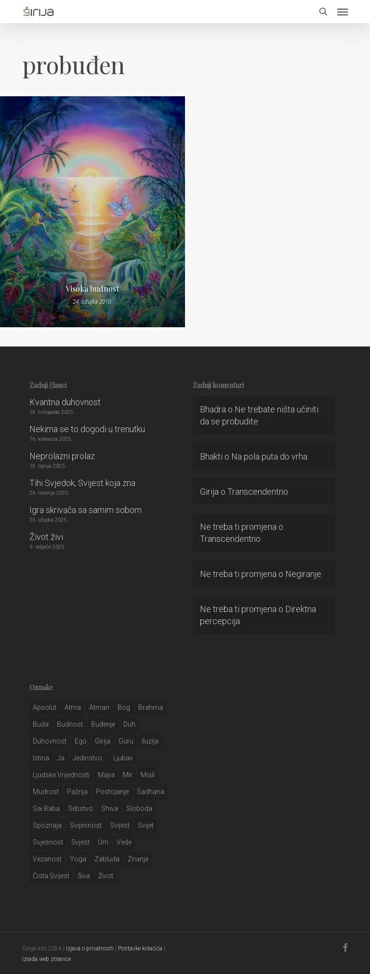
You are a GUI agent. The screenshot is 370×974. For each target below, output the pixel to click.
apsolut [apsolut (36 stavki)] (44, 707)
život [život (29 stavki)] (105, 876)
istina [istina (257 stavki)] (41, 758)
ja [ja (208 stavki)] (61, 758)
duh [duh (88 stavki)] (129, 724)
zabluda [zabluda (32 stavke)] (106, 859)
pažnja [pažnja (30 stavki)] (77, 791)
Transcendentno (257, 492)
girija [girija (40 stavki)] (102, 741)
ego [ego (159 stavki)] (81, 741)
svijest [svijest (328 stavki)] (120, 825)
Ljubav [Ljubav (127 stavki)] (123, 758)
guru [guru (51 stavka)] (126, 741)
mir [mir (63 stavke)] (127, 775)
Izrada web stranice (46, 959)
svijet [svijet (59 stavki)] (146, 825)
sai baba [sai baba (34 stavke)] (46, 808)
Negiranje (303, 574)
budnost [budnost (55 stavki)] (70, 724)
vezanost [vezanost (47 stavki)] (47, 859)
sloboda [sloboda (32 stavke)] (139, 808)
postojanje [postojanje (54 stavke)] (112, 791)
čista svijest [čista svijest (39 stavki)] (51, 876)
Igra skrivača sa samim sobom (85, 510)
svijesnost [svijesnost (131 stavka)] (86, 825)
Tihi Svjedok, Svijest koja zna (82, 483)
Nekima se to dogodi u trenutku (87, 429)
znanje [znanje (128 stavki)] (138, 859)
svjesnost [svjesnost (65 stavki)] (48, 842)
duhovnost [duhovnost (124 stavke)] (49, 741)
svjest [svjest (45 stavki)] (80, 842)
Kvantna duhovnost (65, 402)
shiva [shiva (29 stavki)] (109, 808)
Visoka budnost (92, 289)
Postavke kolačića (140, 948)
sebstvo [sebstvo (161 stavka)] (80, 808)
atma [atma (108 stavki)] (73, 707)
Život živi (46, 537)
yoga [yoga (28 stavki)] (78, 859)
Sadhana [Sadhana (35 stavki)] (150, 791)
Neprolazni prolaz (62, 456)
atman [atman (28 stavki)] (99, 707)
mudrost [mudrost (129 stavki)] (46, 791)
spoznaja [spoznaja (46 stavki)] (47, 825)
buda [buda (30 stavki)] (41, 724)
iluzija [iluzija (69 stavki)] (150, 741)
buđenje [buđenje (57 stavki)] (103, 724)
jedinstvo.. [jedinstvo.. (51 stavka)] (89, 758)
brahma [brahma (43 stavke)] (150, 707)
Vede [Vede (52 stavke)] (124, 842)
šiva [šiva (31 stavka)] (84, 876)
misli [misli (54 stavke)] (148, 775)
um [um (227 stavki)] (103, 842)
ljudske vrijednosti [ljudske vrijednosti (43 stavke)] (61, 775)
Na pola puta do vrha (269, 456)
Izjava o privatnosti (90, 948)
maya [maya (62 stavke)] (106, 775)
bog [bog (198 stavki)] (124, 707)
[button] (342, 11)
